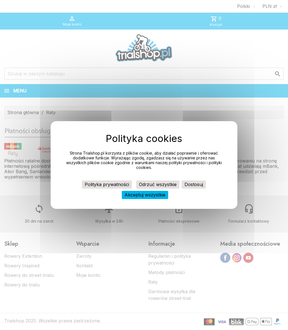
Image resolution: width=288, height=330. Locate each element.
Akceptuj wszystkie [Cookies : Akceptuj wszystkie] (145, 195)
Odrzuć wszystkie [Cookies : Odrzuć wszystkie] (158, 184)
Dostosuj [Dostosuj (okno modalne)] (193, 184)
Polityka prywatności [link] (107, 184)
